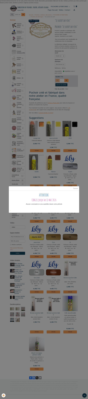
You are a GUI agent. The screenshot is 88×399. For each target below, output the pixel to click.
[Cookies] (4, 395)
